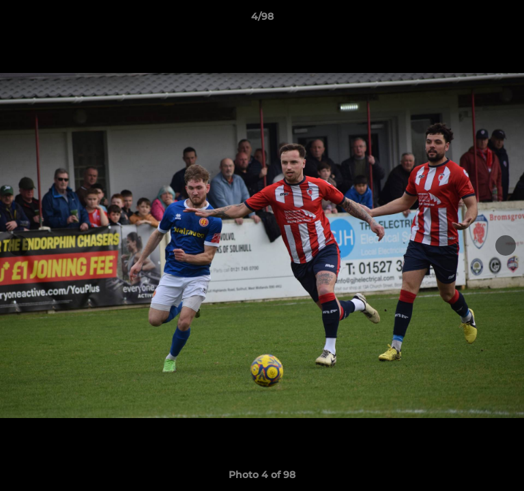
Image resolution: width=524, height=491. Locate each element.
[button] (507, 20)
